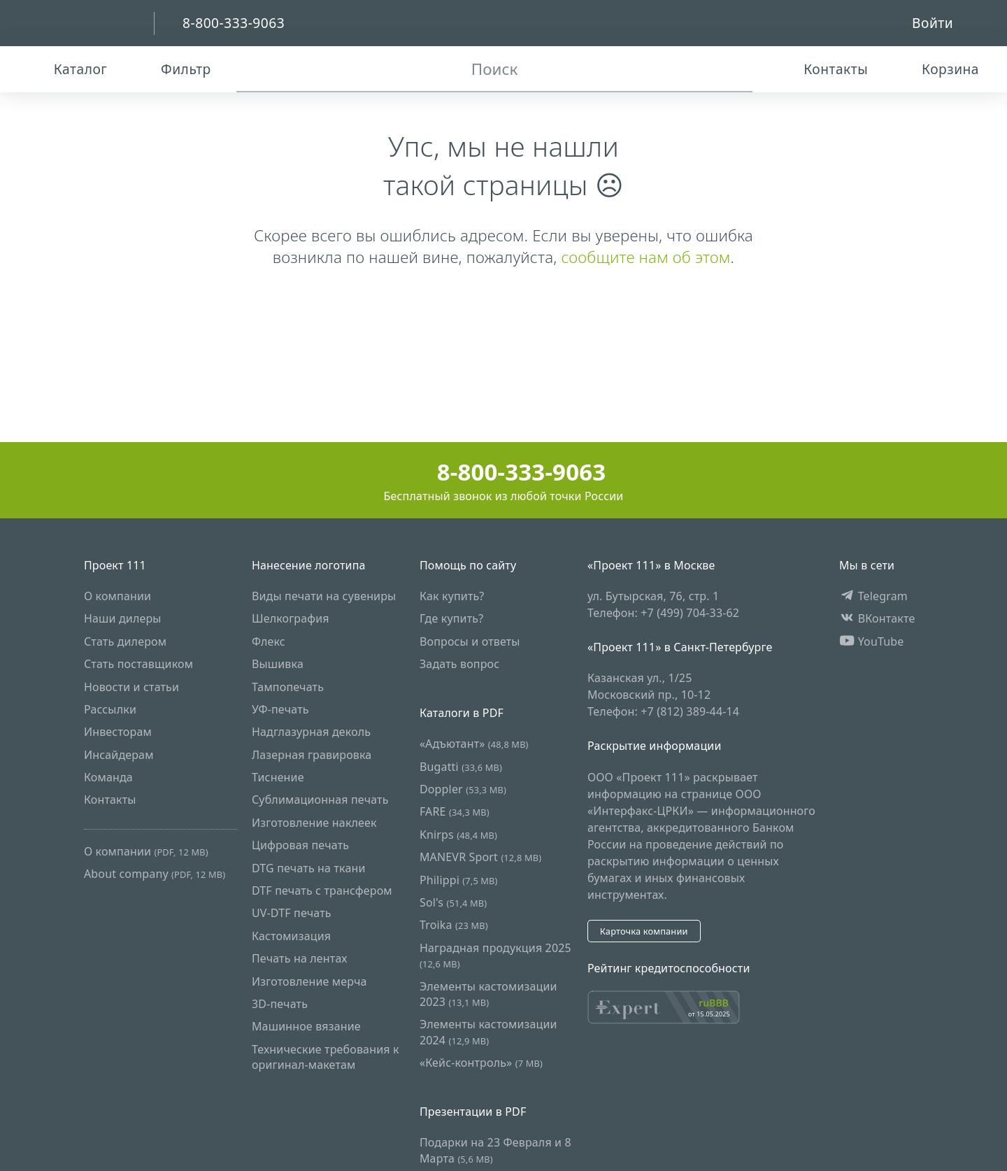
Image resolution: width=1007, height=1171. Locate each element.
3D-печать (280, 1004)
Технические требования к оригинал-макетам (325, 1057)
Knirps (458, 834)
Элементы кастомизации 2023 (488, 994)
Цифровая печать (300, 845)
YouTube (871, 641)
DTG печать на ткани (309, 868)
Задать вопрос (459, 664)
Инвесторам (118, 731)
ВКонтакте (877, 618)
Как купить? (452, 596)
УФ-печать (280, 709)
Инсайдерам (119, 754)
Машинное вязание (306, 1026)
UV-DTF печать (291, 913)
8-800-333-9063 (503, 472)
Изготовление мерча (309, 981)
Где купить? (451, 618)
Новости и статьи (131, 687)
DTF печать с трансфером (322, 890)
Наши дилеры (123, 618)
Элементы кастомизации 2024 (488, 1031)
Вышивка (277, 664)
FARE (455, 811)
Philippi (459, 880)
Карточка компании (644, 931)
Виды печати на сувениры (324, 596)
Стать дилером (125, 641)
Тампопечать (288, 687)
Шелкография (290, 618)
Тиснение (278, 777)
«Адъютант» (474, 743)
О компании (117, 596)
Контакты (110, 799)
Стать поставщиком (138, 664)
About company (154, 873)
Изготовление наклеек (314, 822)
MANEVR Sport (480, 857)
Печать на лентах (300, 958)
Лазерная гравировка (312, 754)
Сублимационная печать (320, 799)
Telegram (873, 596)
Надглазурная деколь (311, 731)
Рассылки (110, 709)
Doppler (463, 789)
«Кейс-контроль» (481, 1062)
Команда (108, 777)
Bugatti (461, 766)
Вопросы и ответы (470, 641)
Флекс (268, 641)
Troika (454, 924)
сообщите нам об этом (645, 257)
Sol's (453, 902)
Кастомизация (291, 936)
